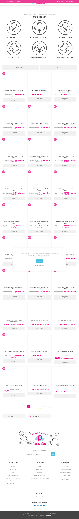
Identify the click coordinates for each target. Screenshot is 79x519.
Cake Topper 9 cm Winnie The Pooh (14, 351)
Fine (50, 406)
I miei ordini (39, 469)
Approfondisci (39, 265)
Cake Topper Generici (65, 57)
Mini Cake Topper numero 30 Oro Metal (65, 156)
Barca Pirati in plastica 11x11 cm (14, 90)
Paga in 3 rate (66, 475)
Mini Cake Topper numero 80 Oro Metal (13, 288)
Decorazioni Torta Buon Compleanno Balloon (65, 91)
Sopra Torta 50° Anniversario (39, 320)
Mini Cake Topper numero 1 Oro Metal (14, 124)
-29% (4, 73)
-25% (4, 106)
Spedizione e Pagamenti (13, 478)
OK (39, 261)
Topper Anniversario (39, 57)
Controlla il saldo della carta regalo (39, 478)
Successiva (46, 406)
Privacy (39, 481)
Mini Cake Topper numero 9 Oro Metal (39, 288)
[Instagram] (39, 497)
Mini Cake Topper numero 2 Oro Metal (14, 156)
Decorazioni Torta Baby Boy (39, 90)
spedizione (14, 96)
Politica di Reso (13, 481)
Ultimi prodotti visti (39, 475)
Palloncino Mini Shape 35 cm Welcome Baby (14, 320)
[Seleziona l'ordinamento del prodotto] (20, 67)
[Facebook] (36, 497)
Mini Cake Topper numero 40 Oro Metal (39, 189)
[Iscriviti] (37, 454)
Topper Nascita (14, 57)
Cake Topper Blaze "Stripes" (39, 351)
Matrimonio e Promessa (39, 37)
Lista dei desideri (66, 469)
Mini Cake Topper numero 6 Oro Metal (39, 222)
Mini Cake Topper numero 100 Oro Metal (39, 124)
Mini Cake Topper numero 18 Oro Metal (65, 124)
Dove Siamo (65, 479)
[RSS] (42, 497)
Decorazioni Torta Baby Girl (39, 385)
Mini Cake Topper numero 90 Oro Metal (65, 288)
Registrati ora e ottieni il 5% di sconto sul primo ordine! (39, 1)
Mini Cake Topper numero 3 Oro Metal (39, 156)
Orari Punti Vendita (13, 475)
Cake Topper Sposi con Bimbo (65, 351)
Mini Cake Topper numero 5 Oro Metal (65, 189)
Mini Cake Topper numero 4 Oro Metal (14, 189)
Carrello (66, 466)
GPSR (13, 472)
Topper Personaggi (13, 37)
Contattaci (71, 1)
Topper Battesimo (65, 37)
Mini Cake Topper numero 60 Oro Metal (65, 222)
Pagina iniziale (27, 14)
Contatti (13, 466)
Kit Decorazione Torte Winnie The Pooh (65, 386)
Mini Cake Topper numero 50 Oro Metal (13, 222)
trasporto (48, 515)
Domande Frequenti (65, 472)
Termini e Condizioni (13, 484)
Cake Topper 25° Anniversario (65, 320)
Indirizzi (39, 472)
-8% (4, 368)
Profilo (39, 466)
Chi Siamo (13, 469)
